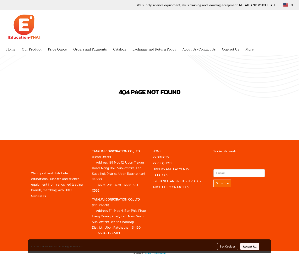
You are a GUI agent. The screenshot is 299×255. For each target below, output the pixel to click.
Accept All (249, 246)
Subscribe (222, 183)
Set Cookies (227, 246)
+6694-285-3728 (108, 184)
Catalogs (119, 49)
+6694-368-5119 (108, 232)
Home (10, 49)
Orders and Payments (90, 49)
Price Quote (57, 49)
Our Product (32, 49)
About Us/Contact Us (199, 49)
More (249, 49)
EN (288, 4)
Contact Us (230, 49)
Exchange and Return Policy (154, 49)
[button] (260, 49)
